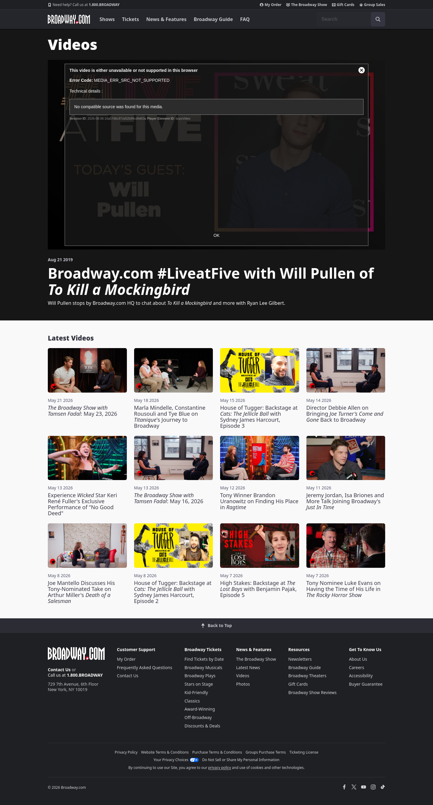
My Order (270, 4)
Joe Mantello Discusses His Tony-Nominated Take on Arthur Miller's (81, 592)
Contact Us (59, 669)
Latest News (248, 667)
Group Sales (372, 4)
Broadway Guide (213, 19)
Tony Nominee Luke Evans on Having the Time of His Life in (343, 588)
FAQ (245, 19)
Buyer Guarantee (365, 684)
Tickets (130, 19)
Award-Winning (200, 709)
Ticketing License (304, 752)
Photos (243, 684)
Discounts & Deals (202, 726)
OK (216, 235)
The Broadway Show (306, 4)
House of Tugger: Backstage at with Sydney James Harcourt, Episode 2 (173, 592)
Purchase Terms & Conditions (217, 752)
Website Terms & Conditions (165, 752)
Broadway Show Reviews (312, 692)
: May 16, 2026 (169, 498)
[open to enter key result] (378, 19)
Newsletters (300, 659)
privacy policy (219, 767)
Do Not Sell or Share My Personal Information (241, 759)
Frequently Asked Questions (144, 667)
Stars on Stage (199, 684)
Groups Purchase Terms (266, 752)
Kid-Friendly (196, 692)
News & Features (166, 19)
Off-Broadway (198, 717)
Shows (107, 19)
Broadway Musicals (204, 667)
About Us (358, 659)
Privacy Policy (126, 752)
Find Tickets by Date (204, 659)
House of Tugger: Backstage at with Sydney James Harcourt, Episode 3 (259, 416)
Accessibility (361, 675)
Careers (356, 667)
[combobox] (351, 19)
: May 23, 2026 (82, 410)
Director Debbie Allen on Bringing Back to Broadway (344, 413)
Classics (192, 701)
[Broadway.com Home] (69, 19)
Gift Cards (343, 4)
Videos (242, 675)
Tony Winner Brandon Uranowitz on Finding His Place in (259, 501)
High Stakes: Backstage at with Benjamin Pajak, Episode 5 (258, 588)
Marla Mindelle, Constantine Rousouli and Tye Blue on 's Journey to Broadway (170, 416)
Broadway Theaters (307, 675)
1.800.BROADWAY (84, 4)
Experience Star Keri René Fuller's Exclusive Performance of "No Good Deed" (82, 504)
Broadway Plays (200, 675)
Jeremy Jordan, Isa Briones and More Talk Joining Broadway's (345, 501)
